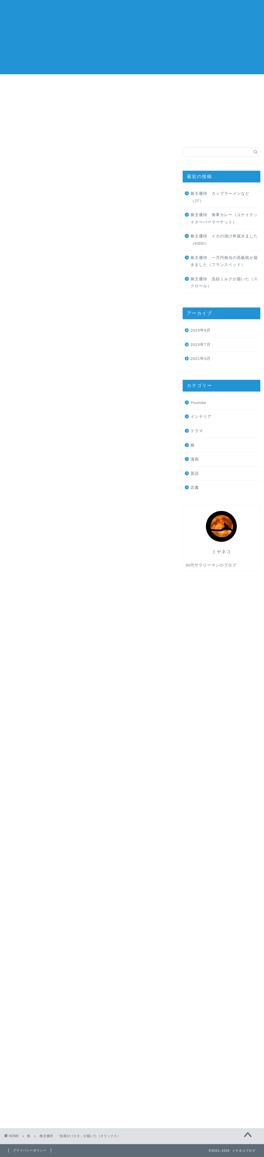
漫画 (194, 459)
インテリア (201, 417)
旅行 (199, 9)
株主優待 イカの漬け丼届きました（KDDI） (224, 240)
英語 (215, 9)
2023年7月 (200, 345)
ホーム (168, 9)
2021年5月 (200, 359)
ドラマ (196, 431)
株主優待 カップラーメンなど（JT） (219, 197)
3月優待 (19, 730)
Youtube (198, 403)
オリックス (41, 730)
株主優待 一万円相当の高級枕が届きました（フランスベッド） (224, 261)
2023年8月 (200, 330)
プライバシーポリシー (30, 1150)
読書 (231, 9)
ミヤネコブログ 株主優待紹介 (21, 37)
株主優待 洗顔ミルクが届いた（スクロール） (224, 282)
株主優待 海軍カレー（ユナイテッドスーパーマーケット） (224, 218)
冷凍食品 (64, 730)
